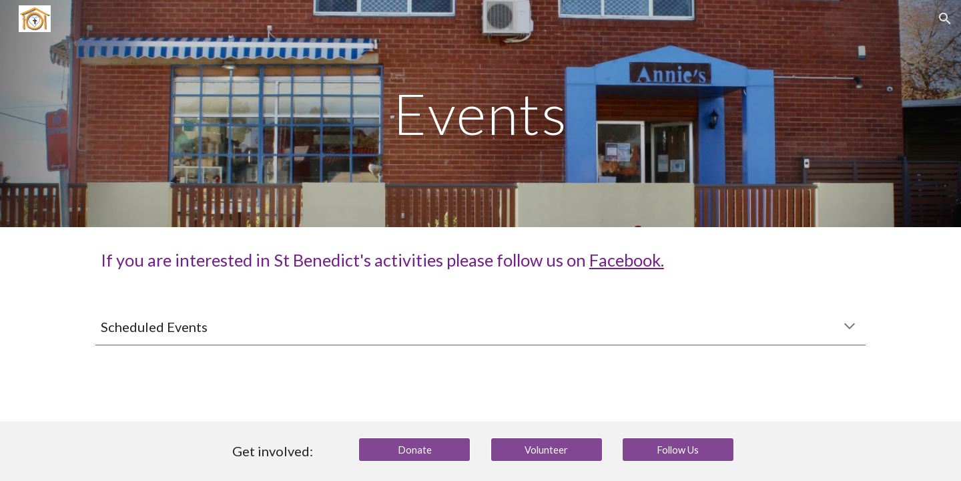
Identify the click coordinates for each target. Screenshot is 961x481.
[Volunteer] (546, 449)
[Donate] (414, 449)
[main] (480, 113)
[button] (945, 19)
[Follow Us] (678, 449)
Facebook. (626, 260)
